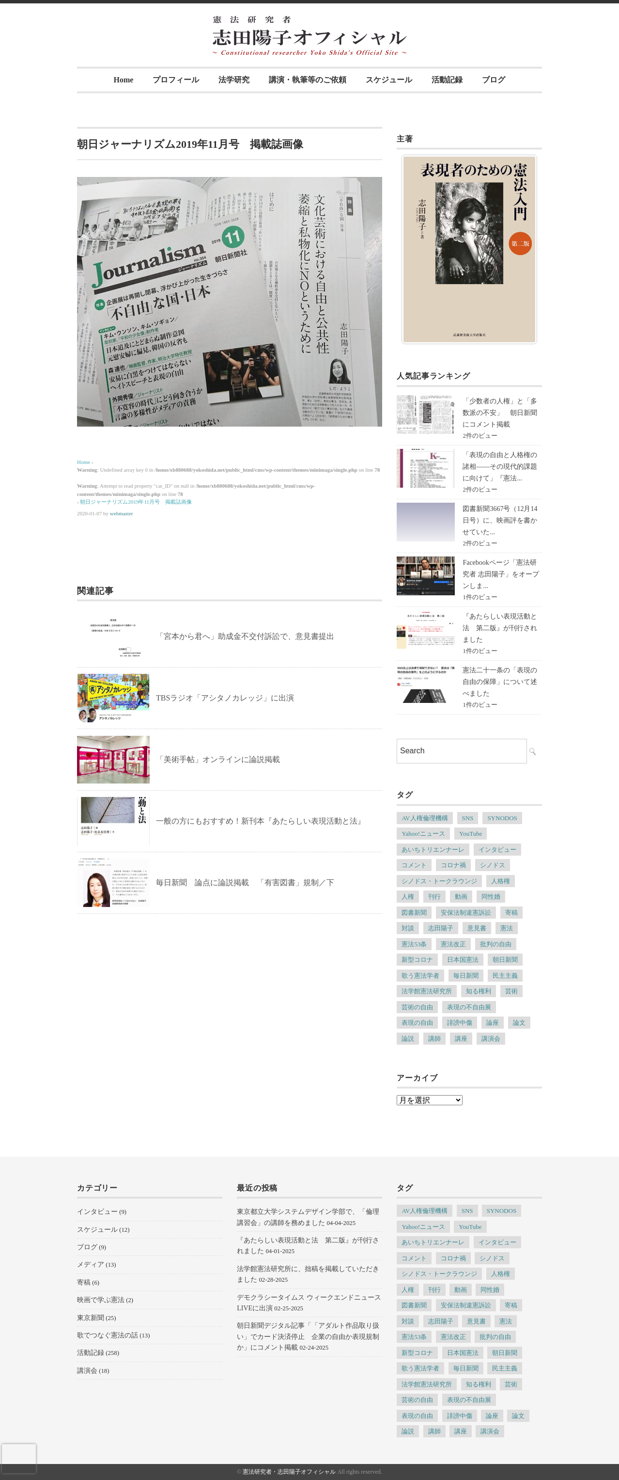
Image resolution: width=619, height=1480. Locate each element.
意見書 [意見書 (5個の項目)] (476, 928)
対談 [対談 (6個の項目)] (408, 928)
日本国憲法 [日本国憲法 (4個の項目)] (463, 959)
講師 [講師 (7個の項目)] (434, 1038)
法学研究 (233, 80)
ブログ (493, 80)
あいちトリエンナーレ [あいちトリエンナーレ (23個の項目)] (433, 849)
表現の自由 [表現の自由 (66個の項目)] (417, 1022)
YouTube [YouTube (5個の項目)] (470, 833)
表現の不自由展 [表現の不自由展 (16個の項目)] (469, 1007)
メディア (90, 1264)
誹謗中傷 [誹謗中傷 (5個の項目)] (459, 1022)
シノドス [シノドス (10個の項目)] (492, 865)
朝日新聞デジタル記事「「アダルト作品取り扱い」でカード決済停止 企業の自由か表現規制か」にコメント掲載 (308, 1336)
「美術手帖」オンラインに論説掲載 (218, 759)
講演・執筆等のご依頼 (307, 80)
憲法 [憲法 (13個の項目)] (506, 928)
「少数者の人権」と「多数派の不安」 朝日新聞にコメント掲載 (500, 413)
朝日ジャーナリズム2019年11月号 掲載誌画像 (136, 502)
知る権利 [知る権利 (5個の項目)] (478, 991)
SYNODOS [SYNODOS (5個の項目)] (502, 818)
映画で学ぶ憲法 (100, 1300)
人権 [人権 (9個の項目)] (408, 896)
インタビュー (97, 1211)
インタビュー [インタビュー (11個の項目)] (497, 849)
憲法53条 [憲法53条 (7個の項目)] (414, 944)
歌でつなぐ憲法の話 (107, 1335)
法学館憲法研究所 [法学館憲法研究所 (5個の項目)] (427, 991)
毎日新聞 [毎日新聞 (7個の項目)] (466, 975)
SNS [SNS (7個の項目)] (468, 818)
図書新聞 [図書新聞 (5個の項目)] (414, 912)
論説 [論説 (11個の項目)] (408, 1038)
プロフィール (176, 80)
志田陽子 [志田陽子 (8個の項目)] (440, 928)
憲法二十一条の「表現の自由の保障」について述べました (500, 682)
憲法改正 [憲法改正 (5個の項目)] (453, 944)
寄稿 (84, 1282)
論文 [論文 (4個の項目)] (519, 1022)
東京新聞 (90, 1317)
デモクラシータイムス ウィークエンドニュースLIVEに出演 (309, 1303)
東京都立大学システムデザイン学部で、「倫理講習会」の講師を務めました (308, 1217)
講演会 (87, 1370)
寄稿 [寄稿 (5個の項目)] (511, 912)
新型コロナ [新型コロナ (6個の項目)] (417, 959)
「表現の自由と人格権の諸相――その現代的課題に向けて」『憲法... (500, 466)
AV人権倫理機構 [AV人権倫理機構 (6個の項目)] (425, 818)
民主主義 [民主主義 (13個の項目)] (505, 975)
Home (124, 80)
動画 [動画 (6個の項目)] (461, 896)
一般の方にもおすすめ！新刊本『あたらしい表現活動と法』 (260, 821)
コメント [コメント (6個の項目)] (414, 865)
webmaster (121, 513)
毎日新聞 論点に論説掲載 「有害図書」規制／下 (245, 882)
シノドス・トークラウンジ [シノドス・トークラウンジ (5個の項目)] (439, 881)
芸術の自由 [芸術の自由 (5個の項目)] (417, 1007)
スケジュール (389, 80)
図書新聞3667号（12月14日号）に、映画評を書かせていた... (500, 520)
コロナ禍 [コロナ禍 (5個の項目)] (453, 865)
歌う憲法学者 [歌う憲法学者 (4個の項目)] (420, 975)
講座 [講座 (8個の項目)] (461, 1038)
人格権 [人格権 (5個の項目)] (500, 881)
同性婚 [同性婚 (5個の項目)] (490, 896)
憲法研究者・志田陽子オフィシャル (289, 1471)
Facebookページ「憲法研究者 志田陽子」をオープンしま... (501, 574)
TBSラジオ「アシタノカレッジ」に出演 (225, 698)
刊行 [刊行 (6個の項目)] (434, 896)
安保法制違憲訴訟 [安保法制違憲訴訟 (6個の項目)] (466, 912)
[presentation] (19, 1458)
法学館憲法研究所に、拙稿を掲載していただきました (308, 1274)
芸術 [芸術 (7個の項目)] (511, 991)
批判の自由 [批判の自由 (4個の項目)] (495, 944)
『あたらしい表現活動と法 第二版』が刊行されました (500, 628)
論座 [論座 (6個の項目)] (492, 1022)
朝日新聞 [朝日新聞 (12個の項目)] (505, 959)
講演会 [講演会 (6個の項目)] (490, 1038)
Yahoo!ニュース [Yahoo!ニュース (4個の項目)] (423, 833)
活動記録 (447, 80)
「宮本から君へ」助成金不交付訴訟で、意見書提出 (245, 636)
